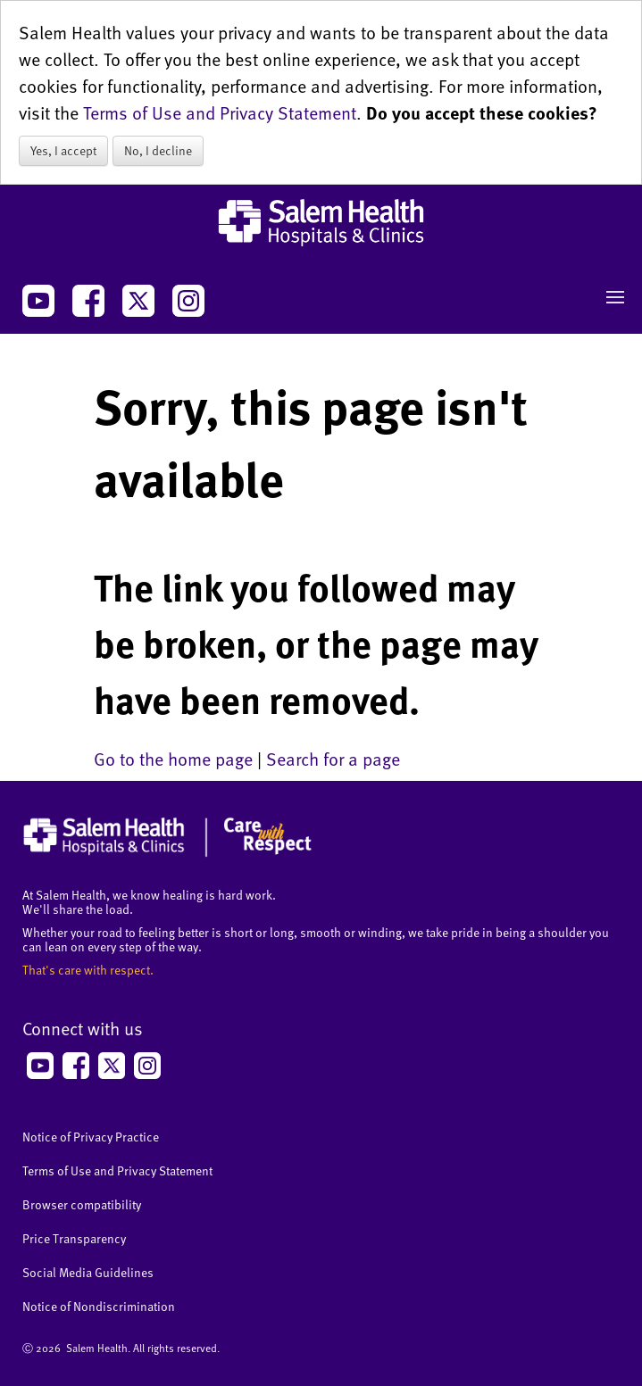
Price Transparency (74, 1238)
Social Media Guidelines (88, 1272)
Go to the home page (173, 758)
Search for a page (333, 758)
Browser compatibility (81, 1204)
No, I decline (158, 150)
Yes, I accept (63, 150)
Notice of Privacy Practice (90, 1136)
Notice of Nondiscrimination (98, 1306)
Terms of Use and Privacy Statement (219, 112)
